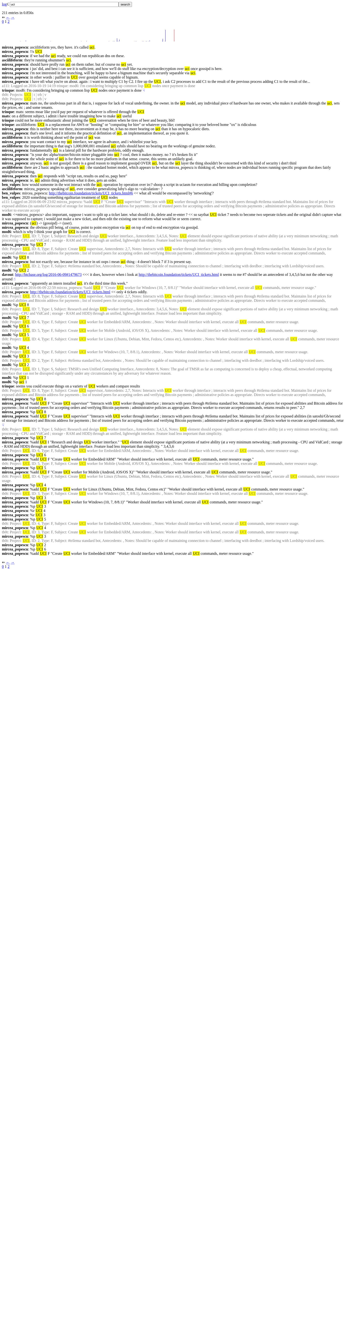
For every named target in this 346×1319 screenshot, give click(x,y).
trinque (8, 90)
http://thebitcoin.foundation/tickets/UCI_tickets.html (179, 275)
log (4, 4)
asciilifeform (12, 60)
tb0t (5, 95)
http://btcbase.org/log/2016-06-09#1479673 (48, 275)
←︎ (8, 17)
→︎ (13, 17)
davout (7, 275)
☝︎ (14, 279)
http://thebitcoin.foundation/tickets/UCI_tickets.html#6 (91, 193)
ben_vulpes (11, 185)
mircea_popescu (15, 47)
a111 (5, 86)
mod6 (6, 215)
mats (6, 116)
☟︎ (144, 90)
